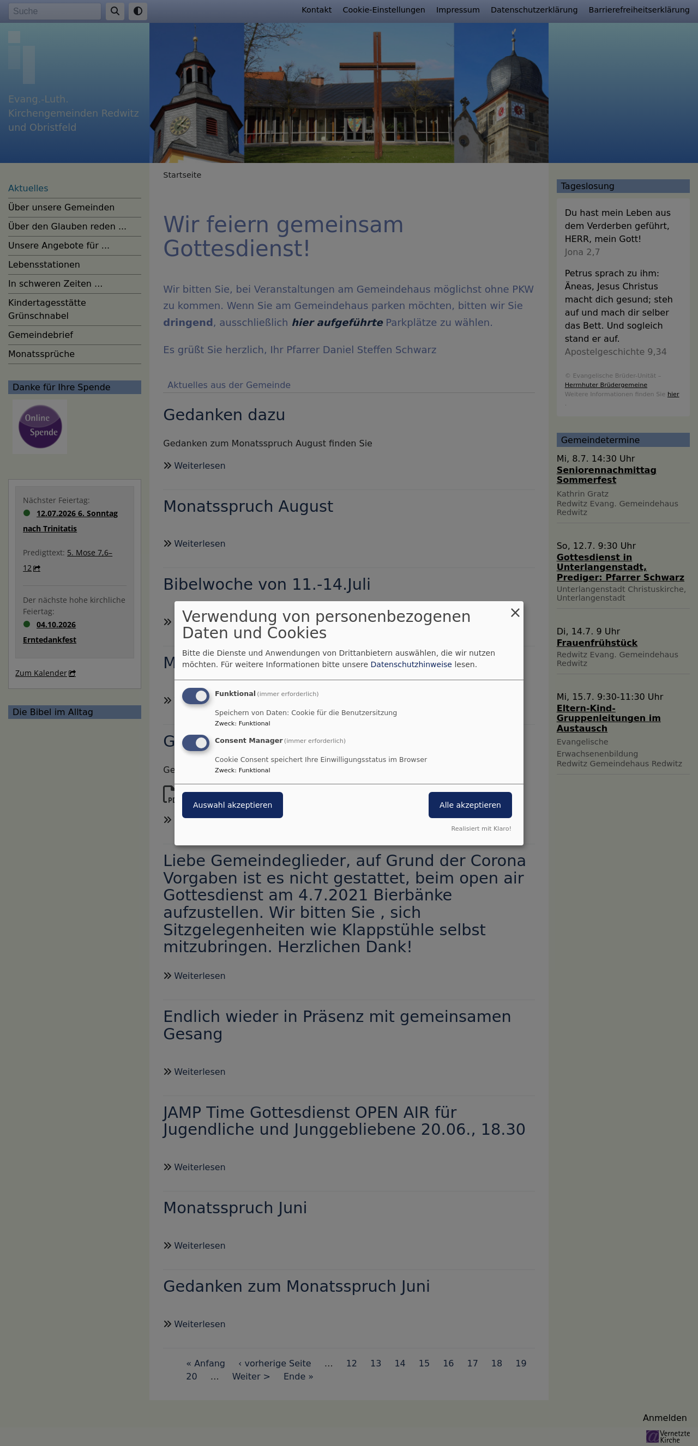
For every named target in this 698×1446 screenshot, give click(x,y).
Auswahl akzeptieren (232, 805)
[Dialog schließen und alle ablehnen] (515, 607)
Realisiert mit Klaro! (481, 828)
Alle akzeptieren (470, 805)
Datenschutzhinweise (411, 664)
